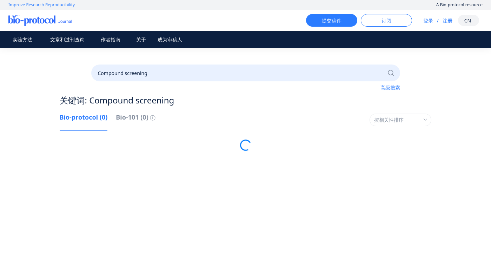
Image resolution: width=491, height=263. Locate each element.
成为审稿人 (170, 39)
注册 (441, 20)
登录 (422, 20)
